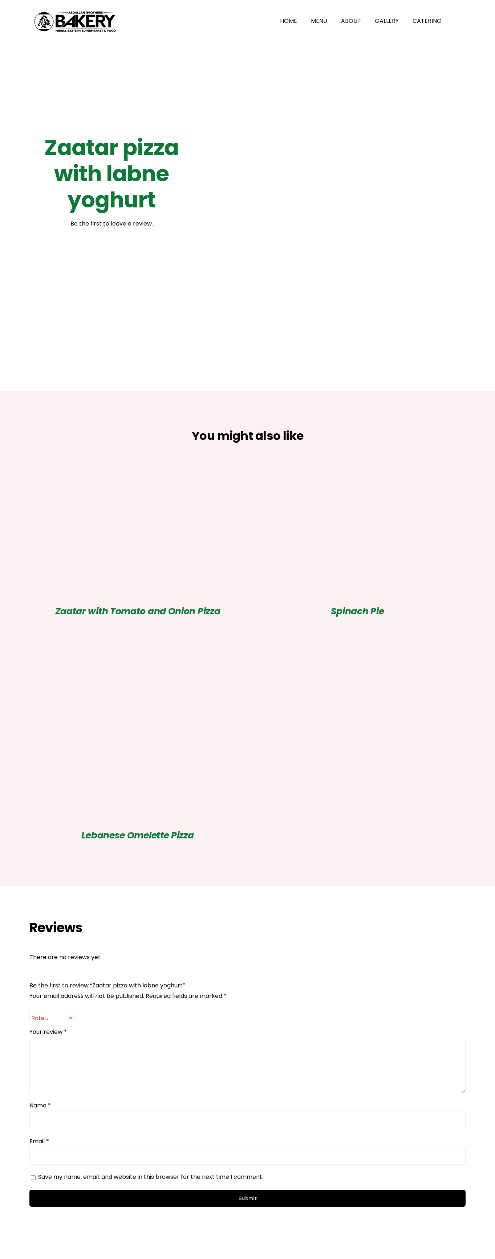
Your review (48, 1032)
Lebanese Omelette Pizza (137, 835)
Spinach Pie (357, 611)
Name (40, 1105)
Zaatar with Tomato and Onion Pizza (137, 611)
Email (39, 1141)
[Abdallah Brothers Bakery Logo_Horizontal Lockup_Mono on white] (74, 8)
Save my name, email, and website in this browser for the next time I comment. (150, 1177)
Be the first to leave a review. (111, 223)
